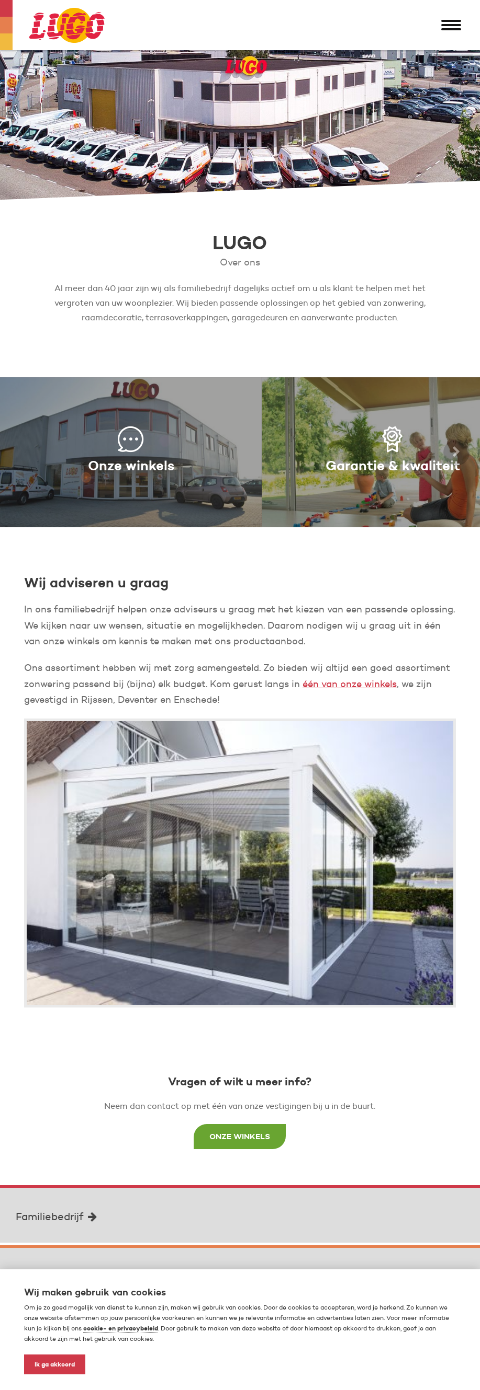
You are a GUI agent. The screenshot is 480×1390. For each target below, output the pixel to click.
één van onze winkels (350, 684)
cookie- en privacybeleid (120, 1328)
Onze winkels (239, 1136)
